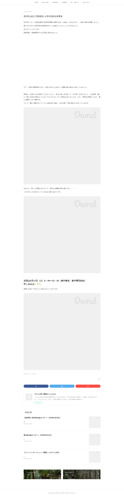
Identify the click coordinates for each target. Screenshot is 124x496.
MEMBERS (55, 2)
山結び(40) (26, 373)
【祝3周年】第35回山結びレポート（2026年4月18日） (42, 418)
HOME (36, 2)
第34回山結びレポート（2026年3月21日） (38, 435)
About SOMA (45, 2)
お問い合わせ (86, 2)
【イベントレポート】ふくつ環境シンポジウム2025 (41, 452)
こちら (37, 284)
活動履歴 (64, 2)
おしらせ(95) (32, 373)
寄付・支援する (75, 2)
